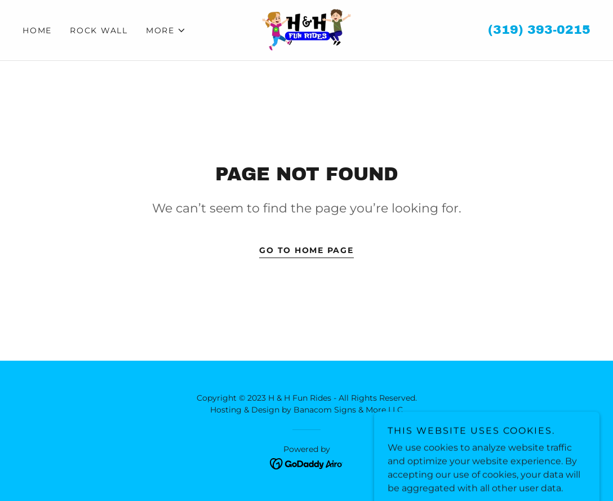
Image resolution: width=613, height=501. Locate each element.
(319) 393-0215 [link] (539, 30)
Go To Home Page (306, 250)
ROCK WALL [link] (99, 30)
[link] (306, 29)
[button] (166, 30)
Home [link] (37, 30)
